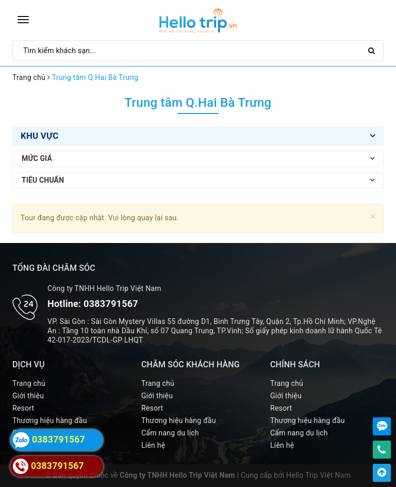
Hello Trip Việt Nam (318, 475)
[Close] (373, 216)
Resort (23, 408)
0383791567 (111, 303)
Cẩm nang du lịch (170, 433)
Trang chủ (28, 383)
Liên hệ (153, 445)
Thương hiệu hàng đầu (49, 420)
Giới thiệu (28, 396)
